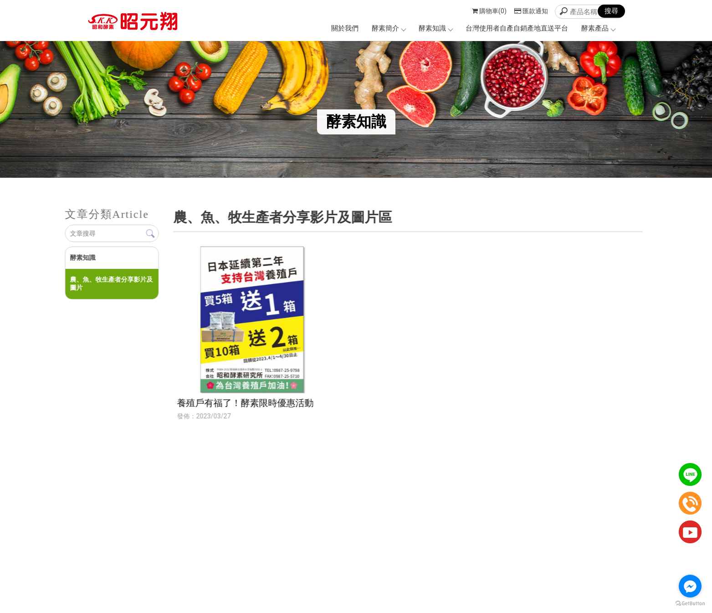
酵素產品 (598, 28)
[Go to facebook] (690, 586)
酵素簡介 (388, 28)
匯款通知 (531, 11)
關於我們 (345, 28)
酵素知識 (435, 28)
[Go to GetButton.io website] (690, 604)
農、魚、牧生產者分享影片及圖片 (111, 283)
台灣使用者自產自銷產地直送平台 (517, 28)
